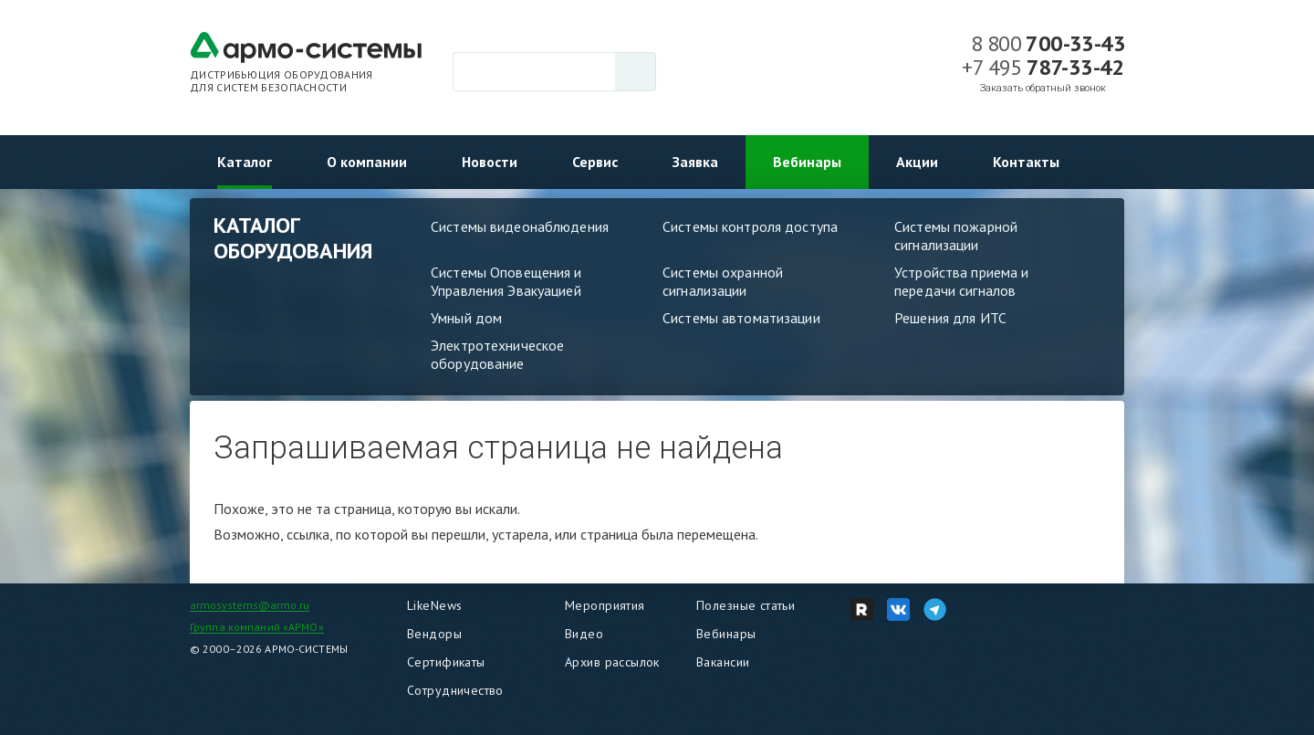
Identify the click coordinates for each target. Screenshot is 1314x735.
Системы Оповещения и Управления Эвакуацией (506, 281)
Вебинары (807, 161)
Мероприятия (605, 605)
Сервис (595, 161)
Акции (917, 161)
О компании (367, 161)
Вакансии (722, 662)
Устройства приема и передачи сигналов (961, 281)
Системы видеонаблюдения (520, 226)
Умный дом (466, 318)
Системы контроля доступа (750, 226)
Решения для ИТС (950, 318)
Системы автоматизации (741, 318)
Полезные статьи (745, 605)
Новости (489, 161)
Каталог (244, 161)
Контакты (1026, 161)
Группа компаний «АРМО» (257, 627)
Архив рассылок (612, 662)
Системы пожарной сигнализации (955, 235)
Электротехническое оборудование (497, 354)
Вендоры (434, 633)
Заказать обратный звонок (1043, 88)
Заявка (695, 161)
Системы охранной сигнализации (722, 281)
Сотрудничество (455, 690)
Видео (584, 633)
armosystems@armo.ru (249, 605)
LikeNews (434, 605)
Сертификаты (446, 662)
